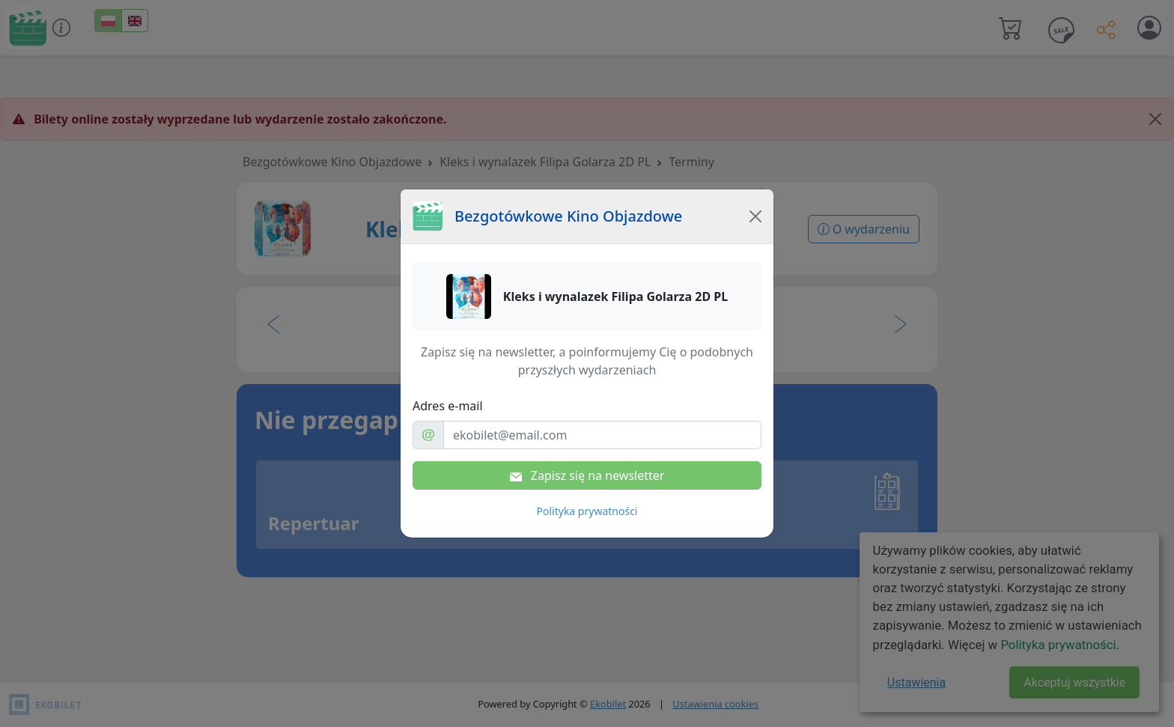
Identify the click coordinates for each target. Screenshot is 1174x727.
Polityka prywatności (587, 511)
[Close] (755, 216)
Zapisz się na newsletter (587, 475)
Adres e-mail (448, 406)
